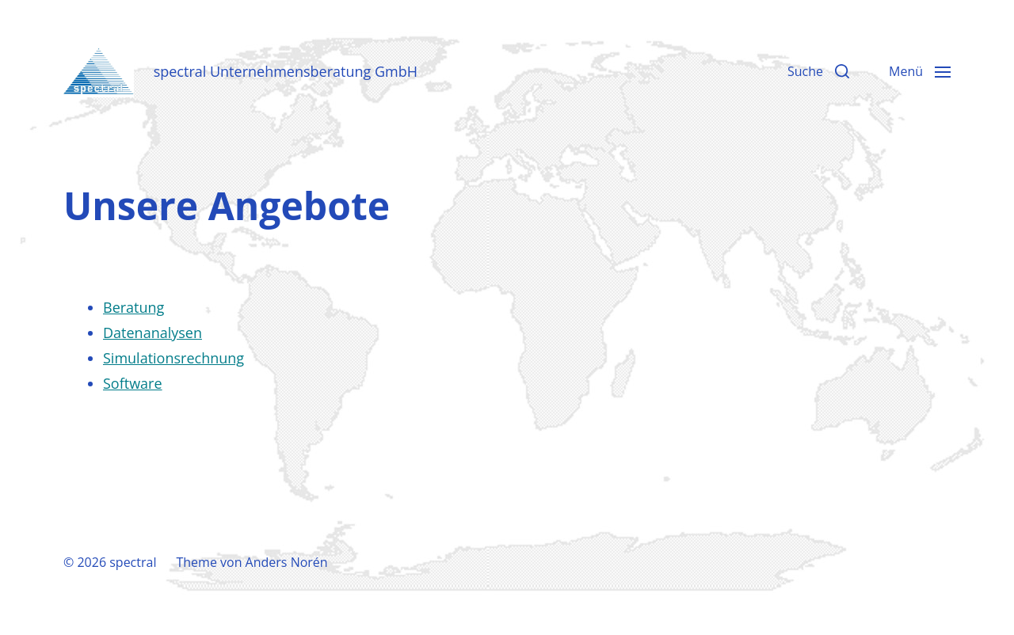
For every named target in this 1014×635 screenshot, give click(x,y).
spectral (132, 562)
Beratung (133, 307)
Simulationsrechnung (173, 357)
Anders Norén (287, 562)
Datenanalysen (152, 332)
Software (132, 383)
